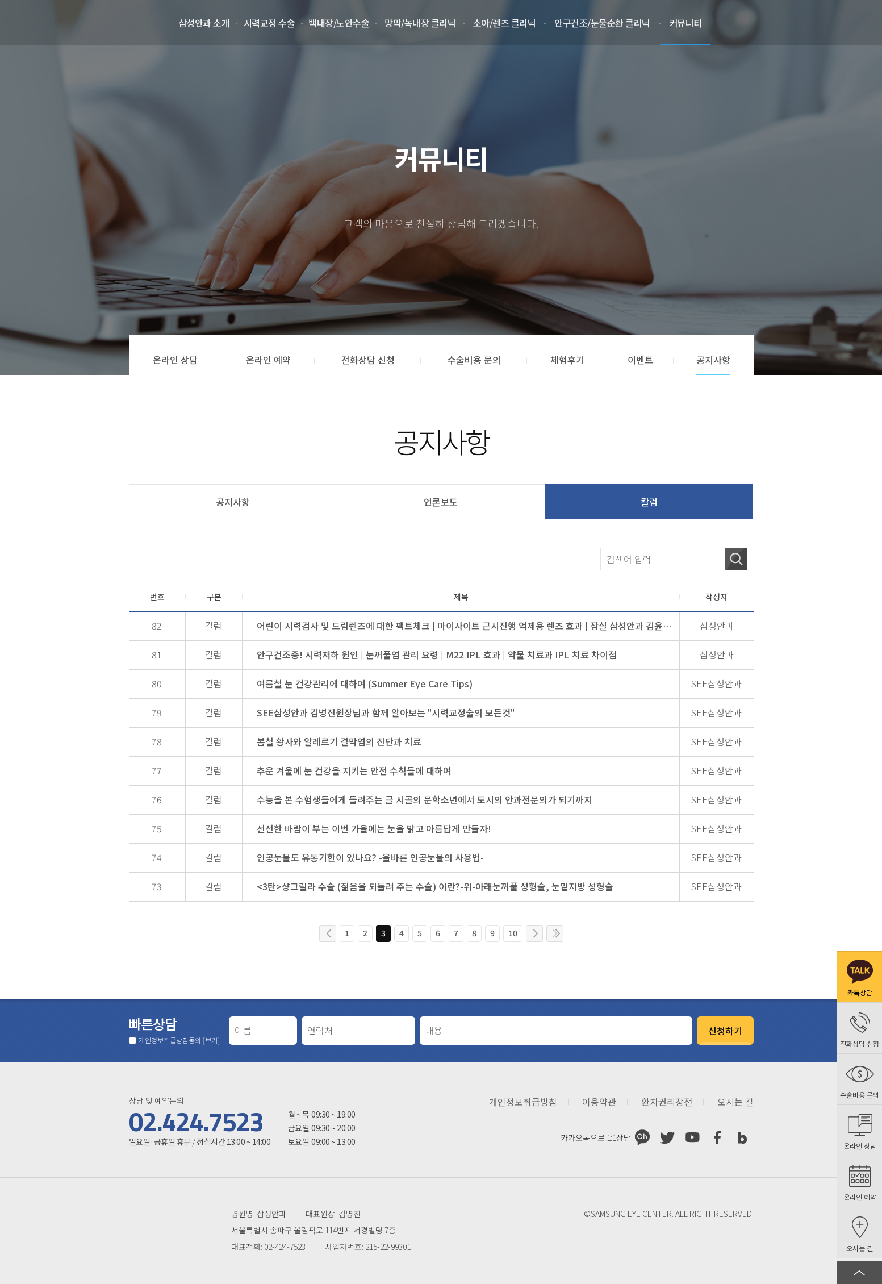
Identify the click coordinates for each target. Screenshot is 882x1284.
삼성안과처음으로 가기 (63, 23)
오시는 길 (735, 1102)
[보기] (211, 1040)
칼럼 (649, 501)
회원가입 (822, 23)
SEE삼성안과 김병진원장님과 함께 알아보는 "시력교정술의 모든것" (386, 712)
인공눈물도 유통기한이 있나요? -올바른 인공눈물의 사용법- (370, 857)
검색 (736, 559)
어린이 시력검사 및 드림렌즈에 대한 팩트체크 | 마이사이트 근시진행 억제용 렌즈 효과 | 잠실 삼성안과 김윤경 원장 (464, 625)
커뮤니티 (685, 23)
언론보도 (441, 501)
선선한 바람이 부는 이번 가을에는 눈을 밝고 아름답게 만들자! (374, 828)
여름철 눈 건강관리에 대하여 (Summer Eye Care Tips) (365, 683)
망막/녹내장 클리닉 (419, 23)
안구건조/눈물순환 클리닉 (602, 23)
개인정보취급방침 (523, 1102)
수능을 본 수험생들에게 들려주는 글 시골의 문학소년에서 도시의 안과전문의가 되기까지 (424, 799)
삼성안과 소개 (204, 23)
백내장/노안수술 (338, 23)
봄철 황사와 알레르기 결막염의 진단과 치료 (339, 741)
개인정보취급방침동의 (179, 1040)
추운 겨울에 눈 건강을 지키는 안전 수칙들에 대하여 (354, 770)
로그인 (793, 23)
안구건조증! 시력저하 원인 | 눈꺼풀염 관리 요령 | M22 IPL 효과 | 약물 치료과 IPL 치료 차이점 (437, 654)
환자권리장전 (666, 1102)
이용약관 (599, 1102)
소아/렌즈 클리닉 (504, 23)
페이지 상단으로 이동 (859, 1272)
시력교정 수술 (269, 23)
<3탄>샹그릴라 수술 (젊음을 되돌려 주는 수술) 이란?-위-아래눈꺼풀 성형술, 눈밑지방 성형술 (435, 886)
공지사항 (233, 501)
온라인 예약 (850, 23)
